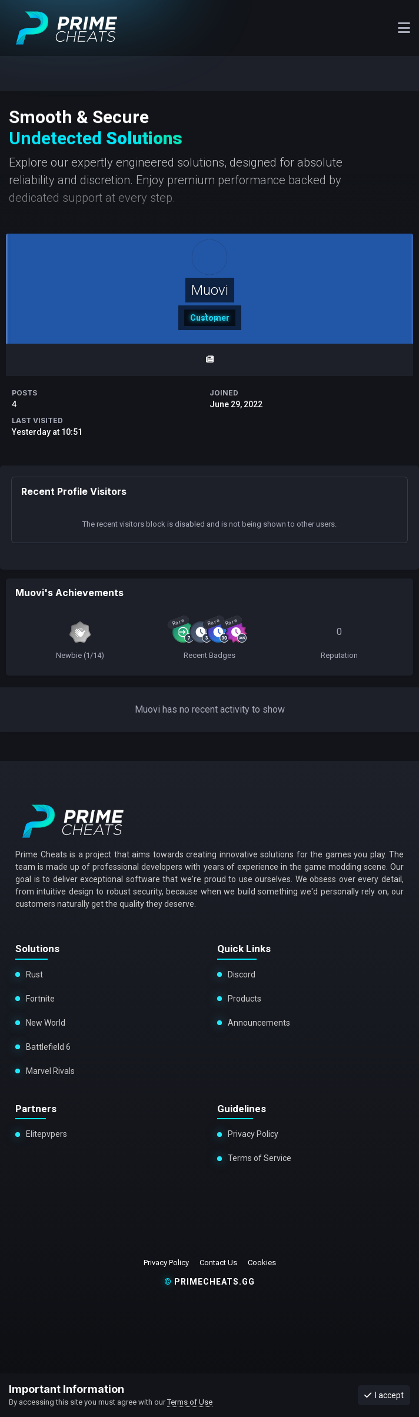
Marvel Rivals (48, 1071)
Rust (34, 974)
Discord (241, 974)
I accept (384, 1395)
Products (244, 998)
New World (45, 1022)
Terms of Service (259, 1158)
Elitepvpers (46, 1134)
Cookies (262, 1262)
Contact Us (218, 1262)
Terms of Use (189, 1402)
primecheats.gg (209, 1281)
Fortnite (40, 998)
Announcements (259, 1022)
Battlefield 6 (47, 1047)
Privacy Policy (253, 1134)
